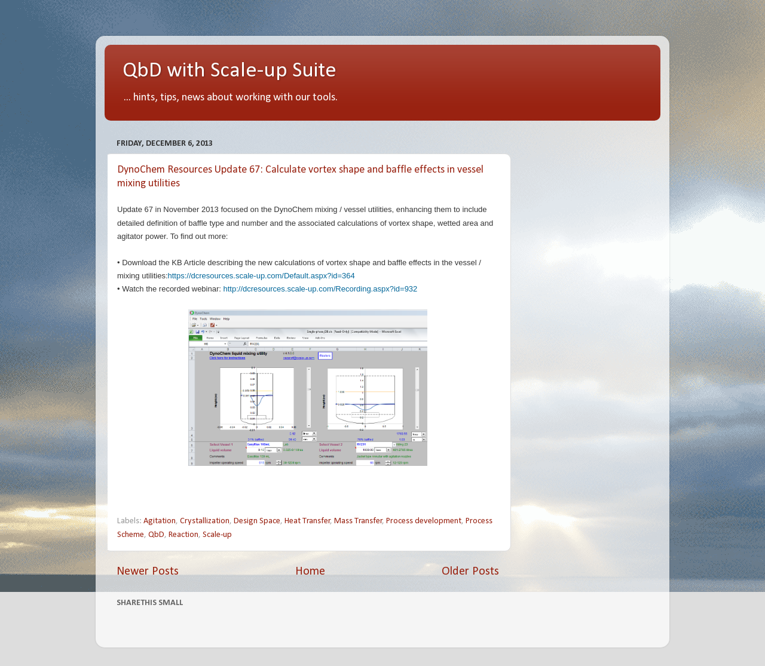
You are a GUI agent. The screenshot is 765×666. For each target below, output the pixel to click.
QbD (156, 534)
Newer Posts (148, 572)
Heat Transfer (307, 521)
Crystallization (205, 521)
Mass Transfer (358, 521)
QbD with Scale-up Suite (229, 71)
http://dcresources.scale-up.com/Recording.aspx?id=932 (321, 288)
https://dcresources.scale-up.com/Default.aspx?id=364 (261, 275)
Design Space (257, 521)
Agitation (159, 521)
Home (310, 572)
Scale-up (217, 534)
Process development (423, 521)
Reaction (183, 534)
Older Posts (470, 572)
